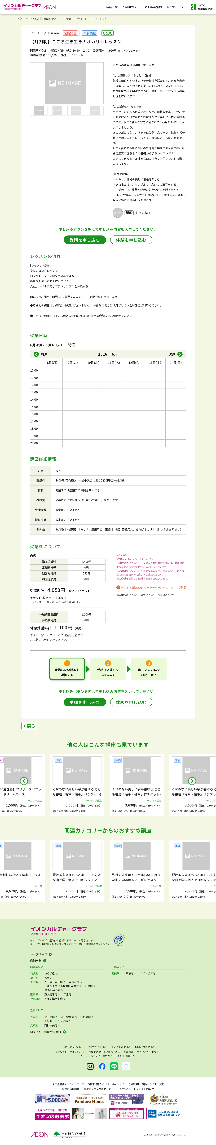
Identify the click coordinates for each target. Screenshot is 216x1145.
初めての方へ (70, 1046)
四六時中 (149, 1089)
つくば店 (49, 973)
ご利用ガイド (94, 1046)
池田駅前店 (67, 1017)
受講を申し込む (84, 240)
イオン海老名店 (53, 998)
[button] (24, 781)
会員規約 (128, 1052)
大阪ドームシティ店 (56, 1021)
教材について (148, 595)
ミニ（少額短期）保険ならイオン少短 (143, 1084)
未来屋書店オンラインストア (68, 1084)
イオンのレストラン (130, 1089)
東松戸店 (74, 982)
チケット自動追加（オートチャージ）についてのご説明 (153, 587)
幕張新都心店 (52, 990)
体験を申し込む (131, 240)
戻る (31, 726)
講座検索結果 (50, 18)
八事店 (130, 973)
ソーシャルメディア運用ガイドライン (101, 1056)
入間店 (48, 977)
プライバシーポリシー (149, 1052)
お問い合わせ (142, 1046)
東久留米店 (51, 994)
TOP (17, 18)
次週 (172, 354)
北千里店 (49, 1017)
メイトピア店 (148, 973)
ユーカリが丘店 (31, 18)
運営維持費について (127, 595)
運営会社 (130, 1056)
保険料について (166, 595)
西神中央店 (51, 1025)
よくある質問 (118, 1046)
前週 (44, 354)
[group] (78, 785)
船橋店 (89, 986)
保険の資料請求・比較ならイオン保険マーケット (89, 1089)
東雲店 (68, 994)
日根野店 (85, 1017)
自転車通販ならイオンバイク (103, 1084)
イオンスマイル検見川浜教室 (61, 986)
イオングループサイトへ (68, 1052)
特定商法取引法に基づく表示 (104, 1052)
